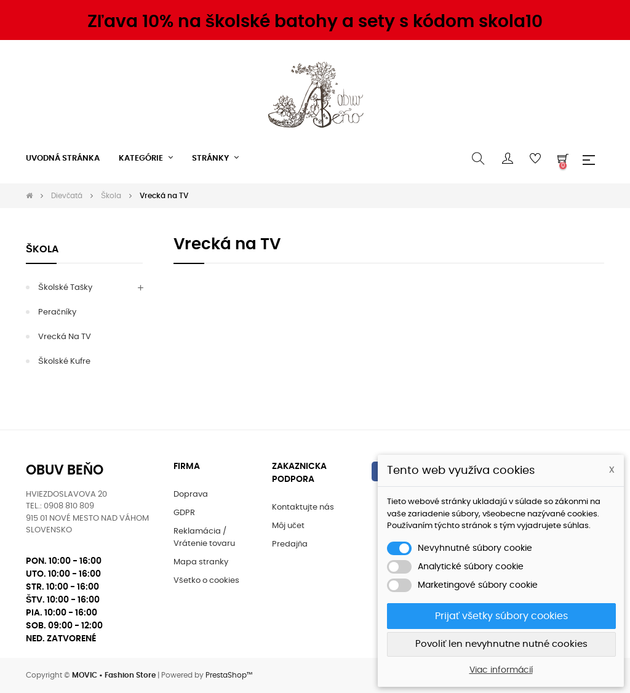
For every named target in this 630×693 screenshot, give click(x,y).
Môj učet (288, 526)
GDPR (184, 513)
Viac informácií (501, 670)
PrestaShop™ (228, 675)
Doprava (190, 495)
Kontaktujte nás (303, 507)
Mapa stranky (200, 562)
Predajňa (290, 544)
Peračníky (57, 312)
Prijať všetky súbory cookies (501, 616)
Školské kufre (64, 362)
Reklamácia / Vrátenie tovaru (204, 537)
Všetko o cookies (206, 581)
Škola (42, 249)
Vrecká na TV (64, 337)
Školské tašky (65, 288)
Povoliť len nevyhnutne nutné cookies (501, 644)
